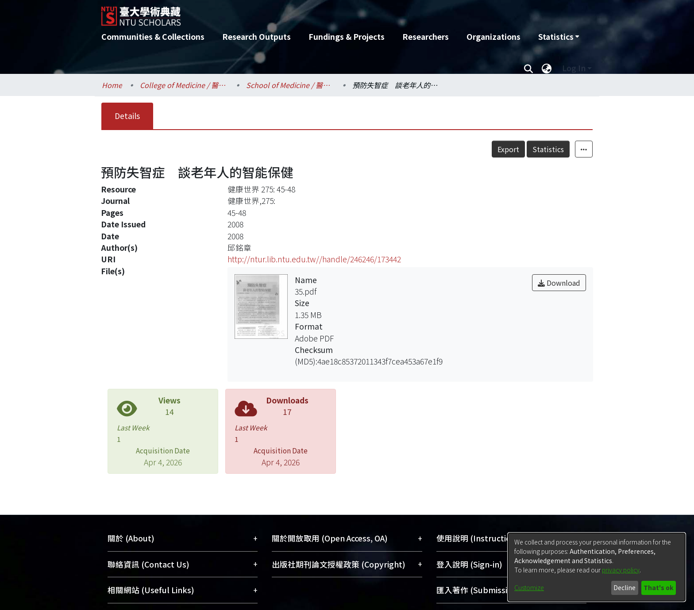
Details (127, 115)
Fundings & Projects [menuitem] (346, 36)
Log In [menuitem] (574, 67)
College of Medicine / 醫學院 (184, 85)
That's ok (658, 587)
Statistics (548, 149)
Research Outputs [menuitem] (256, 36)
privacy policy (621, 569)
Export (508, 149)
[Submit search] (528, 68)
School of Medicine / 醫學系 (290, 85)
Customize (529, 587)
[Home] (299, 13)
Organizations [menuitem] (493, 36)
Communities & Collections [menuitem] (152, 36)
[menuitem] (558, 37)
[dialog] (596, 567)
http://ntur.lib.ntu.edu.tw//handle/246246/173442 (314, 259)
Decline (624, 587)
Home (112, 85)
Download (559, 282)
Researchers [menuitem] (425, 36)
